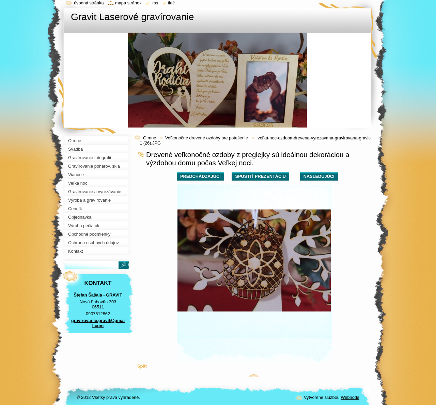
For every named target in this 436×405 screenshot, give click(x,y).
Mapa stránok (128, 2)
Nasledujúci (318, 176)
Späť (142, 366)
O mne (149, 137)
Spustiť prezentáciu (260, 176)
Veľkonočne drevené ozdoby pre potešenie (206, 137)
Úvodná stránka (89, 2)
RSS (155, 2)
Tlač (171, 2)
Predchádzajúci (200, 176)
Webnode (350, 397)
